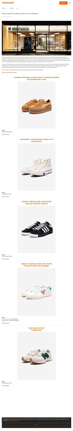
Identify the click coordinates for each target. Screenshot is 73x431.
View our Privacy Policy (13, 420)
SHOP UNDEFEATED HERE (10, 72)
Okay (36, 424)
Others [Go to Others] (12, 8)
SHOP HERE (6, 134)
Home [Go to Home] (3, 8)
